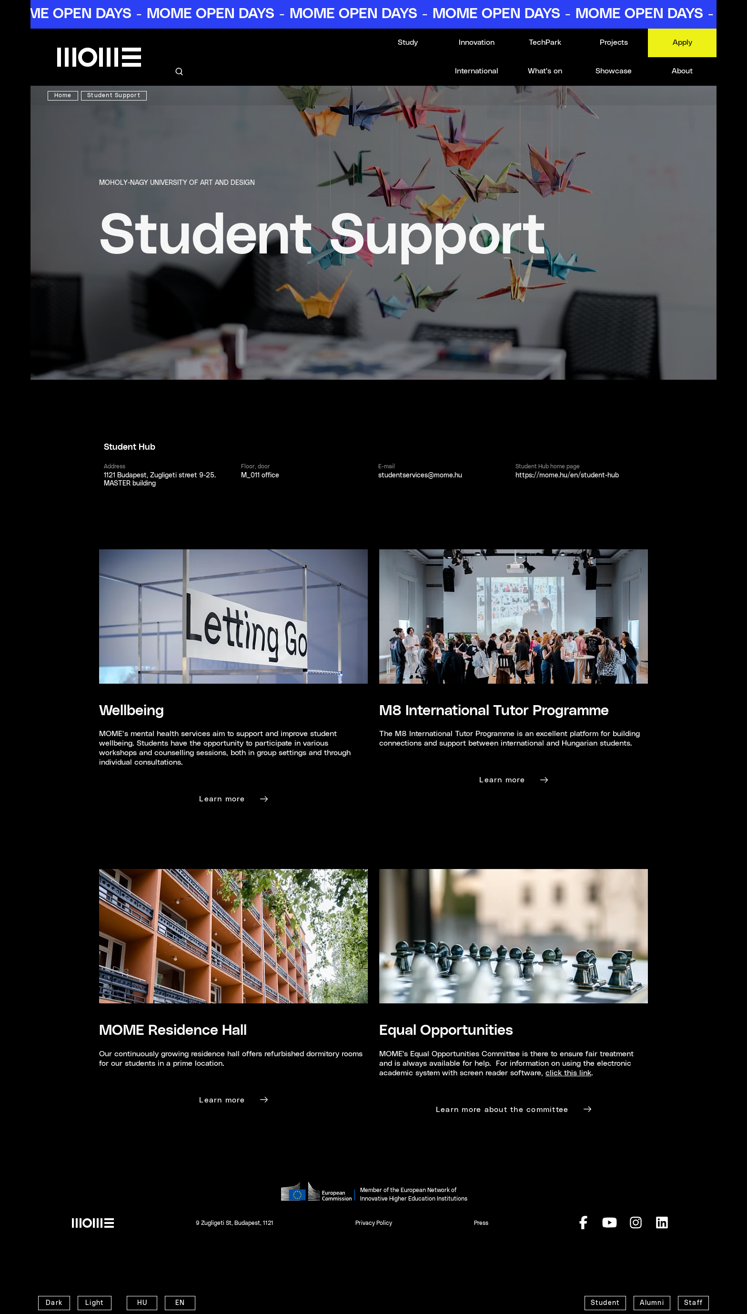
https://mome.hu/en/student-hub (567, 475)
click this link (568, 1073)
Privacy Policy (373, 1223)
